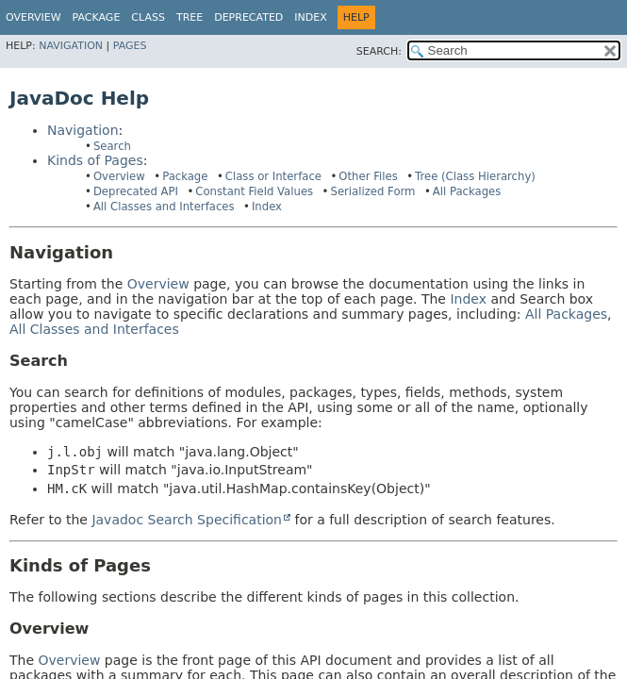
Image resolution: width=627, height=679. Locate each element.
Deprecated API (135, 191)
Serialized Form (372, 191)
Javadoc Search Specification (186, 519)
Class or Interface (273, 176)
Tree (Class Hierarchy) (475, 176)
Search (112, 146)
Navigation (71, 46)
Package (184, 176)
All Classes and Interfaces (164, 206)
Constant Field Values (254, 191)
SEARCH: (379, 51)
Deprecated (248, 17)
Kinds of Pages (95, 160)
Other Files (367, 176)
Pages (130, 46)
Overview (33, 17)
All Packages (467, 191)
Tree (189, 17)
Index (310, 17)
